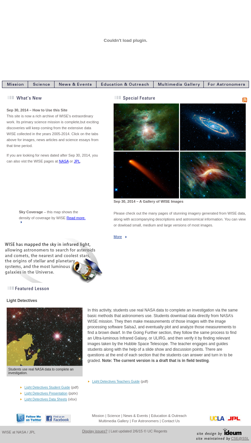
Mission (98, 416)
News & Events (135, 416)
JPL (77, 161)
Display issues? (94, 431)
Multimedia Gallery (114, 421)
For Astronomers (145, 421)
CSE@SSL (240, 438)
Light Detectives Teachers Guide (116, 381)
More (118, 237)
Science (113, 416)
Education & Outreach (169, 416)
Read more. (76, 218)
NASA (63, 161)
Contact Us (171, 421)
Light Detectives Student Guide (47, 387)
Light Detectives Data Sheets (45, 399)
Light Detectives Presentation (45, 393)
